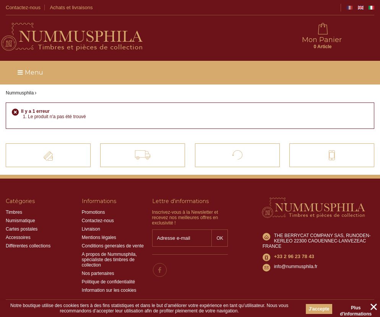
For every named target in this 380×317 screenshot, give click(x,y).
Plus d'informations (356, 309)
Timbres (14, 212)
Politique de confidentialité (108, 281)
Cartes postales (21, 229)
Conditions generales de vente (113, 246)
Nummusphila (20, 93)
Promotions (93, 212)
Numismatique (20, 220)
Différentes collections (28, 246)
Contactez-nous (23, 7)
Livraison (91, 229)
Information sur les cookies (109, 290)
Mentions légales (99, 237)
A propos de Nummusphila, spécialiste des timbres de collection (109, 260)
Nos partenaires (98, 273)
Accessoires (18, 237)
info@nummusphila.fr (296, 266)
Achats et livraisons (71, 7)
